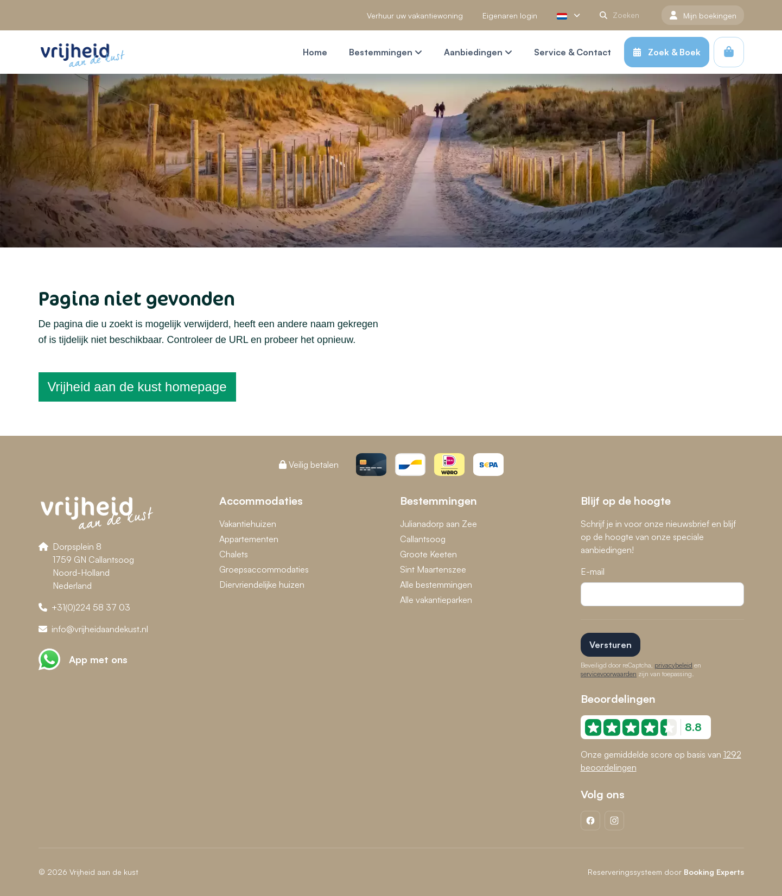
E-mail (593, 571)
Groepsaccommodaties (264, 569)
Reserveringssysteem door (666, 871)
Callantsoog (423, 538)
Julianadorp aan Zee (438, 523)
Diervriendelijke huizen (261, 584)
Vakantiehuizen (247, 523)
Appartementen (248, 538)
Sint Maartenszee (433, 569)
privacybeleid (673, 665)
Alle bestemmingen (436, 584)
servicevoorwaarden (609, 674)
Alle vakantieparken (436, 599)
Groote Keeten (428, 554)
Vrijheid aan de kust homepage (137, 386)
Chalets (233, 554)
